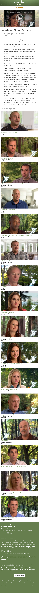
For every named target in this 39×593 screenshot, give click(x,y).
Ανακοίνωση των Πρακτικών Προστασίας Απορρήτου (23, 581)
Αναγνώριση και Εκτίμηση (13, 557)
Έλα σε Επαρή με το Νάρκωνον (27, 569)
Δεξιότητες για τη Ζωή (23, 547)
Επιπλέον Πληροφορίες (7, 567)
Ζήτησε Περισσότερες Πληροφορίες (10, 569)
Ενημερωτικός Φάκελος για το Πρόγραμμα (24, 567)
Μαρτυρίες (32, 547)
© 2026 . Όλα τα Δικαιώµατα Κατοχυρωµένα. (13, 580)
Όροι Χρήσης (9, 581)
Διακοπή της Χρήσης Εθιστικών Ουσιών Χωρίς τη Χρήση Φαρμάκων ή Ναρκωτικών (18, 545)
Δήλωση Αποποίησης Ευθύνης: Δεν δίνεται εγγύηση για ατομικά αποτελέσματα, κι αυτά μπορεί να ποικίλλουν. (19, 582)
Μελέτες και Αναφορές (26, 557)
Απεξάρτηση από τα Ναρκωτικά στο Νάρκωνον (12, 544)
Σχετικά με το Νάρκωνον (7, 556)
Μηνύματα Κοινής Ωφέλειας (8, 570)
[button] (19, 576)
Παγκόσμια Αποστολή (19, 556)
